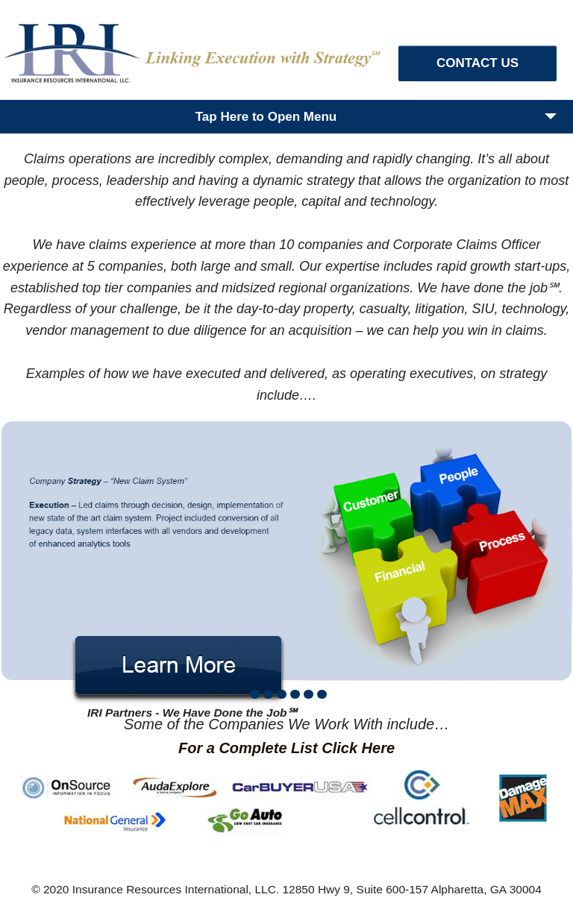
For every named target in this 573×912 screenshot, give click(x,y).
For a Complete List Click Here (286, 748)
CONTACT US (477, 63)
